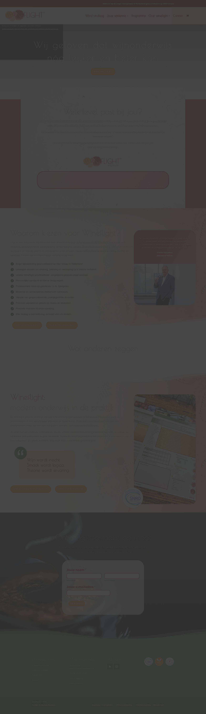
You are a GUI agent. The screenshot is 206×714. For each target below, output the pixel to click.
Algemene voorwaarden (102, 705)
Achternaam (109, 580)
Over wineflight (158, 15)
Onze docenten (76, 683)
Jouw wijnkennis (116, 15)
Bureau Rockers (48, 705)
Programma (139, 15)
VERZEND (77, 604)
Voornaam (71, 580)
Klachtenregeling (143, 705)
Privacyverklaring (124, 705)
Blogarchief (158, 705)
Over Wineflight (76, 678)
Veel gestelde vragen (78, 673)
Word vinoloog (94, 15)
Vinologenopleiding (40, 665)
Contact (177, 15)
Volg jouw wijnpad (40, 670)
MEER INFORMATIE (61, 325)
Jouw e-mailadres (81, 587)
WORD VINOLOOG (27, 325)
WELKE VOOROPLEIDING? (31, 489)
